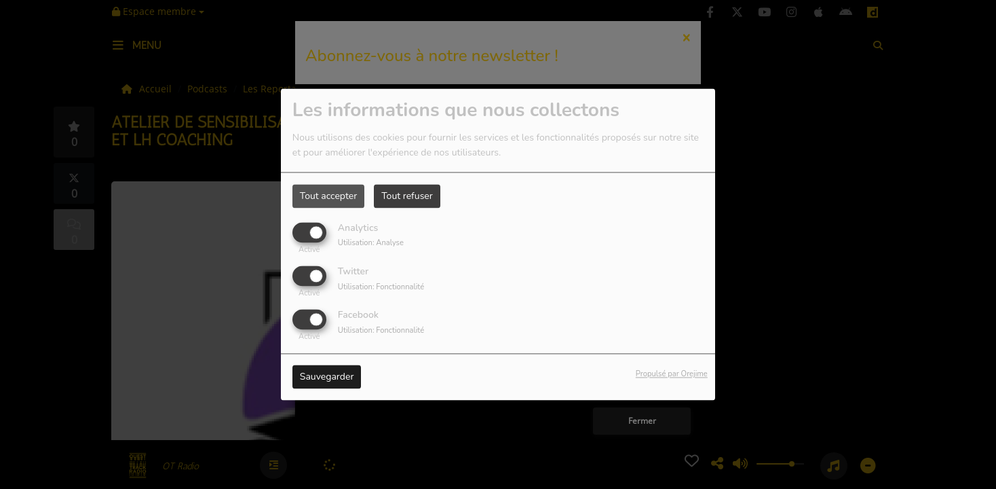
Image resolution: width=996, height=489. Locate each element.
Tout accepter (328, 195)
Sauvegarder (327, 377)
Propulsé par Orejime (672, 374)
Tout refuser (407, 195)
